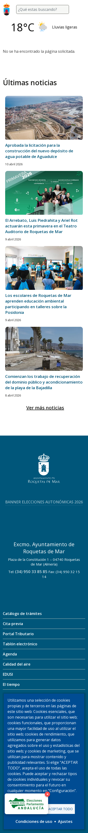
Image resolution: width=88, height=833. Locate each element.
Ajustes (65, 821)
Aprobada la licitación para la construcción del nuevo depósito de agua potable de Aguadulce (39, 150)
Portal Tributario (18, 633)
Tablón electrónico (20, 644)
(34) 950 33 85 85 (31, 571)
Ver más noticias (45, 407)
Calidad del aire (17, 664)
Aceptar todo (60, 809)
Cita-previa (13, 623)
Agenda (10, 654)
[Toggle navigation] (79, 9)
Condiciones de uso (33, 821)
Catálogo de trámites (22, 613)
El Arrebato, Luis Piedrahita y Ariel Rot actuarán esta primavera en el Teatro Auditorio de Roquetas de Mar (41, 226)
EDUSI (8, 674)
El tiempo (11, 684)
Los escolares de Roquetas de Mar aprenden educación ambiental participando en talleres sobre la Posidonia (38, 304)
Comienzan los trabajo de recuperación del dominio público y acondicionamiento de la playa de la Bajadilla (44, 382)
